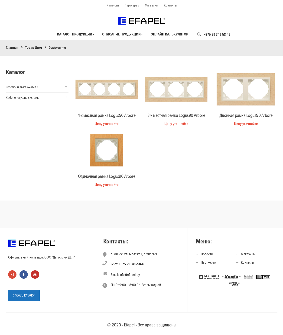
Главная (12, 47)
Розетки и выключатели (22, 87)
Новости (207, 254)
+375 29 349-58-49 (217, 34)
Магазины (151, 5)
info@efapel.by (130, 274)
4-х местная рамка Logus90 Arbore (106, 115)
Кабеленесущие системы (22, 98)
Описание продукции (121, 34)
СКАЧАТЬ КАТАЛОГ (24, 295)
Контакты (170, 5)
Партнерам (131, 5)
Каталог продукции (74, 34)
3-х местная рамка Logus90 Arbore (176, 115)
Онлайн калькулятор (169, 34)
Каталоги (113, 5)
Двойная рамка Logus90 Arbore (246, 115)
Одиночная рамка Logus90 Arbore (106, 176)
